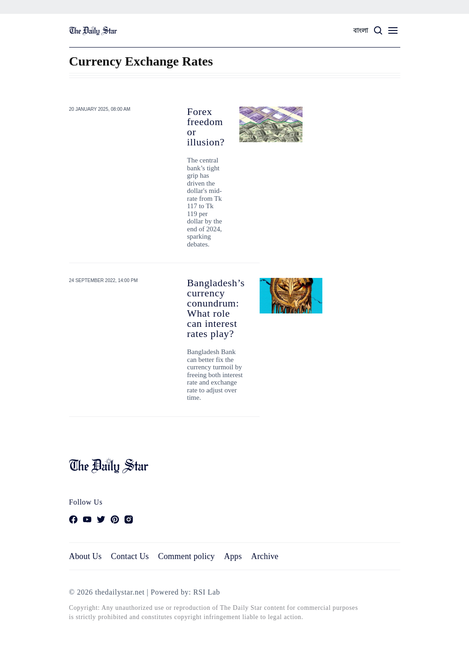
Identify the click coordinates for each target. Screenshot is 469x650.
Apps (233, 556)
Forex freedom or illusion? (206, 127)
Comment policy (186, 556)
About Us (85, 556)
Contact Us (129, 556)
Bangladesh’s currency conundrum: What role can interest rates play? (216, 308)
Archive (265, 556)
